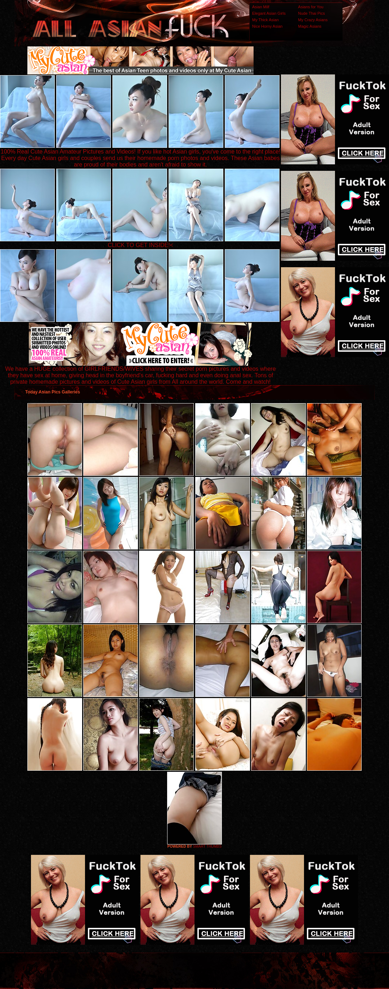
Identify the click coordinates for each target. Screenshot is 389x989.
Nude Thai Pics (311, 13)
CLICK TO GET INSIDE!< (140, 245)
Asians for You (310, 7)
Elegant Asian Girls (269, 13)
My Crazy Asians (313, 20)
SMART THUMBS (207, 846)
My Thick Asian (265, 20)
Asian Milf (260, 7)
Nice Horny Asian (267, 26)
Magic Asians (310, 26)
